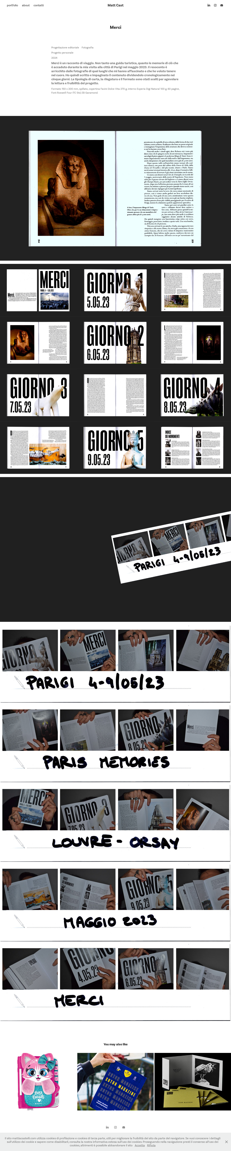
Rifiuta (151, 1145)
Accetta (140, 1145)
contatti (39, 5)
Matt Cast (116, 5)
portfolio (12, 5)
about (26, 5)
